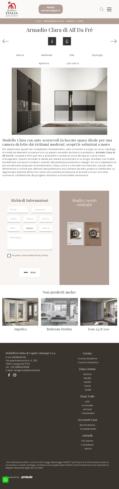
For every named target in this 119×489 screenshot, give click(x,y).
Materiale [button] (46, 55)
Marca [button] (20, 55)
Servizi (88, 448)
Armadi (70, 21)
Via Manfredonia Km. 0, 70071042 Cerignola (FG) (21, 362)
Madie (87, 378)
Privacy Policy (41, 255)
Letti (87, 401)
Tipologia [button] (97, 55)
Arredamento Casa (54, 21)
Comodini (87, 405)
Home (38, 21)
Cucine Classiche (88, 362)
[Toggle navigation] (109, 9)
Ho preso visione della (30, 255)
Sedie (88, 389)
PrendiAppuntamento (50, 9)
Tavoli (87, 385)
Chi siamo (87, 440)
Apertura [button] (44, 63)
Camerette (88, 413)
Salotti (87, 382)
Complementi (88, 428)
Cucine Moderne (87, 358)
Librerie (87, 374)
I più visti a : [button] (73, 63)
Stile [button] (72, 55)
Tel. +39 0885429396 (17, 367)
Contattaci (87, 444)
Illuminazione (87, 425)
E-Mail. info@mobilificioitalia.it (23, 370)
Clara (80, 21)
